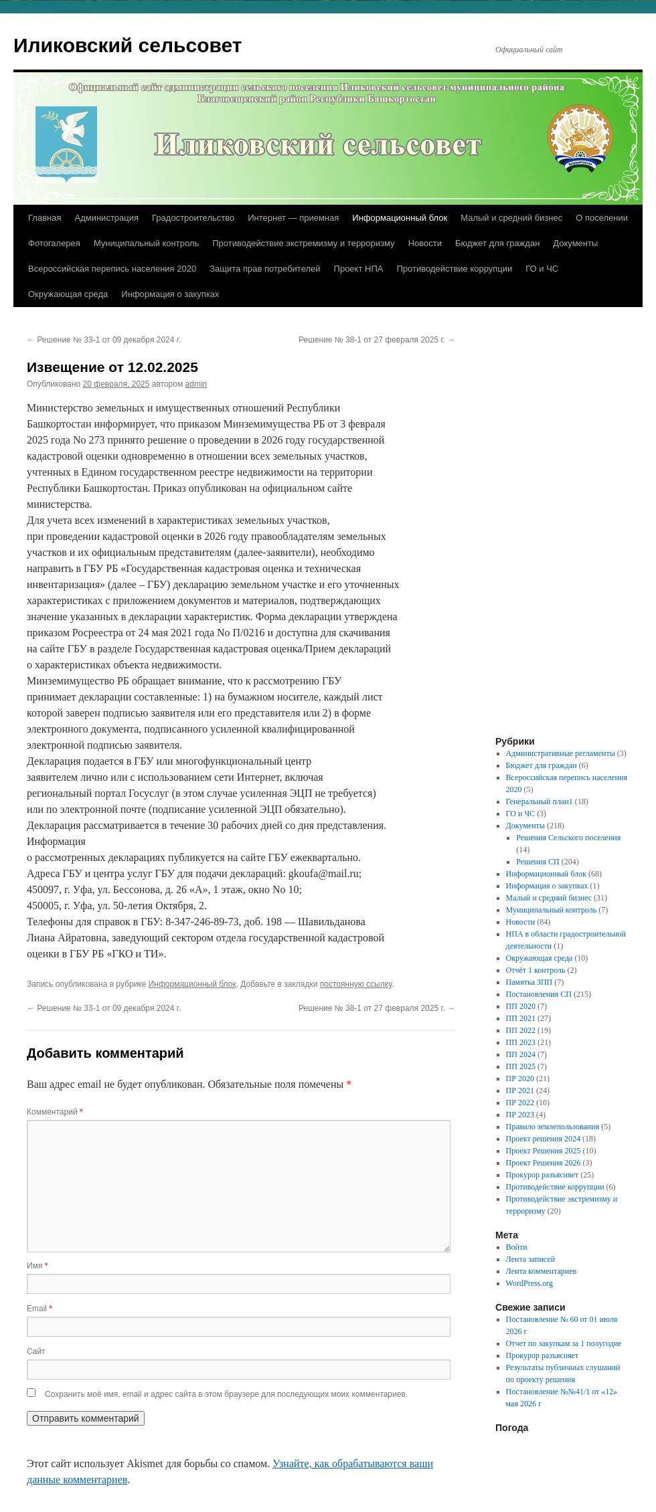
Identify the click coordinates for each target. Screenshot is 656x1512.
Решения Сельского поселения (568, 837)
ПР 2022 (520, 1102)
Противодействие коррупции (454, 269)
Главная (44, 218)
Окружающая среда (68, 294)
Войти (516, 1247)
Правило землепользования (553, 1126)
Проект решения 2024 (543, 1138)
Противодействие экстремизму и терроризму (303, 243)
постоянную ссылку (356, 984)
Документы (575, 243)
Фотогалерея (54, 243)
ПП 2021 (521, 1018)
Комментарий (55, 1112)
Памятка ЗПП (529, 982)
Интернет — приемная (293, 218)
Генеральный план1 (539, 801)
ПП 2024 (521, 1054)
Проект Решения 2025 (543, 1150)
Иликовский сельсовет (127, 45)
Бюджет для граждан (497, 243)
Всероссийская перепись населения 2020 (112, 269)
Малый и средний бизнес (511, 218)
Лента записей (531, 1259)
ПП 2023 (521, 1042)
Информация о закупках (170, 294)
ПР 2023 (520, 1114)
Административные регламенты (560, 753)
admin (196, 384)
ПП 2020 (521, 1006)
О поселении (602, 218)
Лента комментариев (541, 1271)
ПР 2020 (520, 1078)
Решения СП (537, 861)
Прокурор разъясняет (542, 1174)
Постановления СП (539, 994)
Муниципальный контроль (146, 243)
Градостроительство (193, 218)
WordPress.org (529, 1283)
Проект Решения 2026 (543, 1162)
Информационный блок (399, 218)
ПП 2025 (521, 1066)
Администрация (106, 218)
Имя (37, 1265)
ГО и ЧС (541, 269)
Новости (425, 243)
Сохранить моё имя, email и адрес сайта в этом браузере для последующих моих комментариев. (226, 1394)
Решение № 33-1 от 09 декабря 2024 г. (104, 340)
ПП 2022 (521, 1030)
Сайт (36, 1351)
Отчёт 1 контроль (536, 970)
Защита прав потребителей (265, 269)
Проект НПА (359, 269)
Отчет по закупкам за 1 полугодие (564, 1343)
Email (39, 1308)
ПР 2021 (520, 1090)
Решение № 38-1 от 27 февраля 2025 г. (377, 340)
